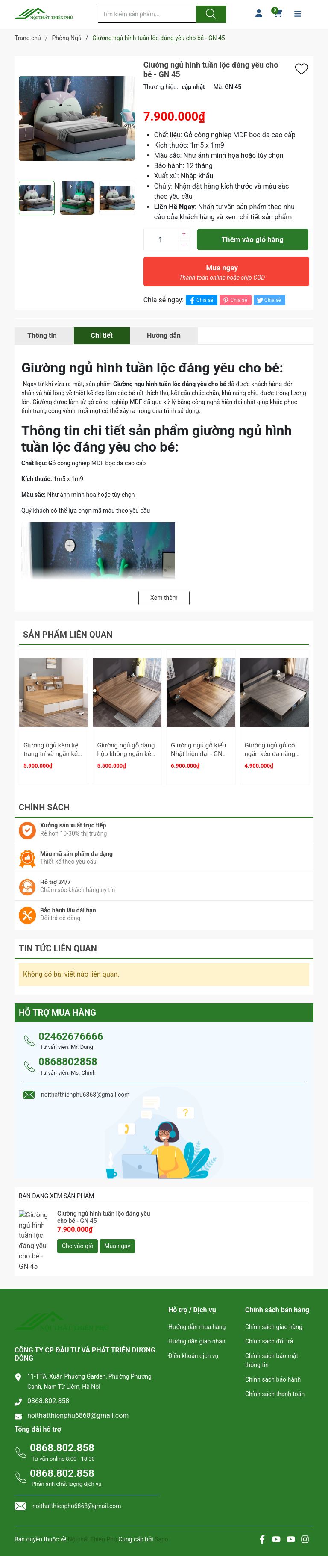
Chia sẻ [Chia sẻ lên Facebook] (200, 300)
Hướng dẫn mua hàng (197, 1304)
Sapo (161, 1517)
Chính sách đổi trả (269, 1319)
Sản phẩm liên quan (67, 634)
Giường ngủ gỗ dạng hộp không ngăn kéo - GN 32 (126, 753)
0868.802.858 (48, 1378)
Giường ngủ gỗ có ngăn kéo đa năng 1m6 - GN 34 (270, 753)
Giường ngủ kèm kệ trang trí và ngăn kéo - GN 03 (52, 753)
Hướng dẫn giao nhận (197, 1319)
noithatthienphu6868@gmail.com (78, 1393)
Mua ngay (222, 274)
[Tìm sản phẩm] (147, 14)
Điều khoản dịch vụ (193, 1333)
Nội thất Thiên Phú (93, 1517)
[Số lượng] (161, 239)
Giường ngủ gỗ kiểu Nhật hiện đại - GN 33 (198, 753)
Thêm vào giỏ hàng (253, 239)
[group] (77, 118)
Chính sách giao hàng (273, 1304)
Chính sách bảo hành (273, 1357)
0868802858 (67, 1058)
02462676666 (70, 1033)
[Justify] (210, 14)
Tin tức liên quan (58, 944)
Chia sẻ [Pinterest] (234, 300)
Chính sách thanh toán (275, 1371)
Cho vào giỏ (77, 1242)
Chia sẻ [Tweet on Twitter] (268, 300)
